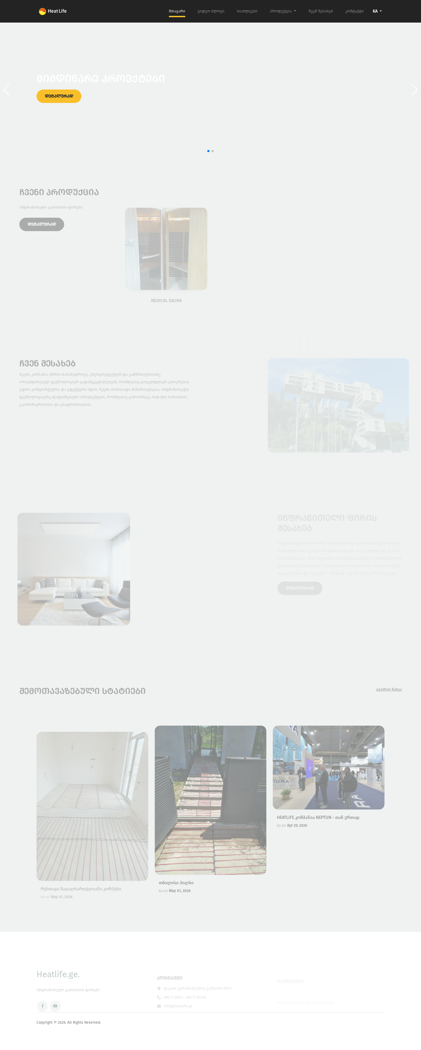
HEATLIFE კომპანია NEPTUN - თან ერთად (318, 828)
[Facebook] (42, 1014)
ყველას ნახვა (397, 689)
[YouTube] (55, 1014)
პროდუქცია (281, 11)
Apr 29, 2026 (297, 836)
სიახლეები (247, 11)
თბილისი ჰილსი (176, 893)
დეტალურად (59, 99)
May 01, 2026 (179, 902)
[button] (414, 90)
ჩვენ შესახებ (321, 11)
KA (376, 11)
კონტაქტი (354, 11)
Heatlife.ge (58, 983)
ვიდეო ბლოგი (211, 11)
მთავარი (177, 11)
